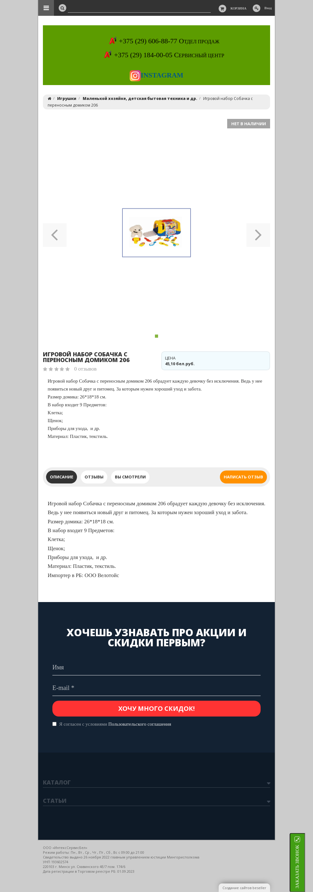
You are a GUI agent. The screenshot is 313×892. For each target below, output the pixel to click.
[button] (55, 233)
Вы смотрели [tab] (130, 477)
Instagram (156, 75)
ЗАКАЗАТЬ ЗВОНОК (305, 866)
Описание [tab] (61, 477)
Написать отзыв (243, 477)
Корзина (239, 8)
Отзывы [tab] (94, 477)
